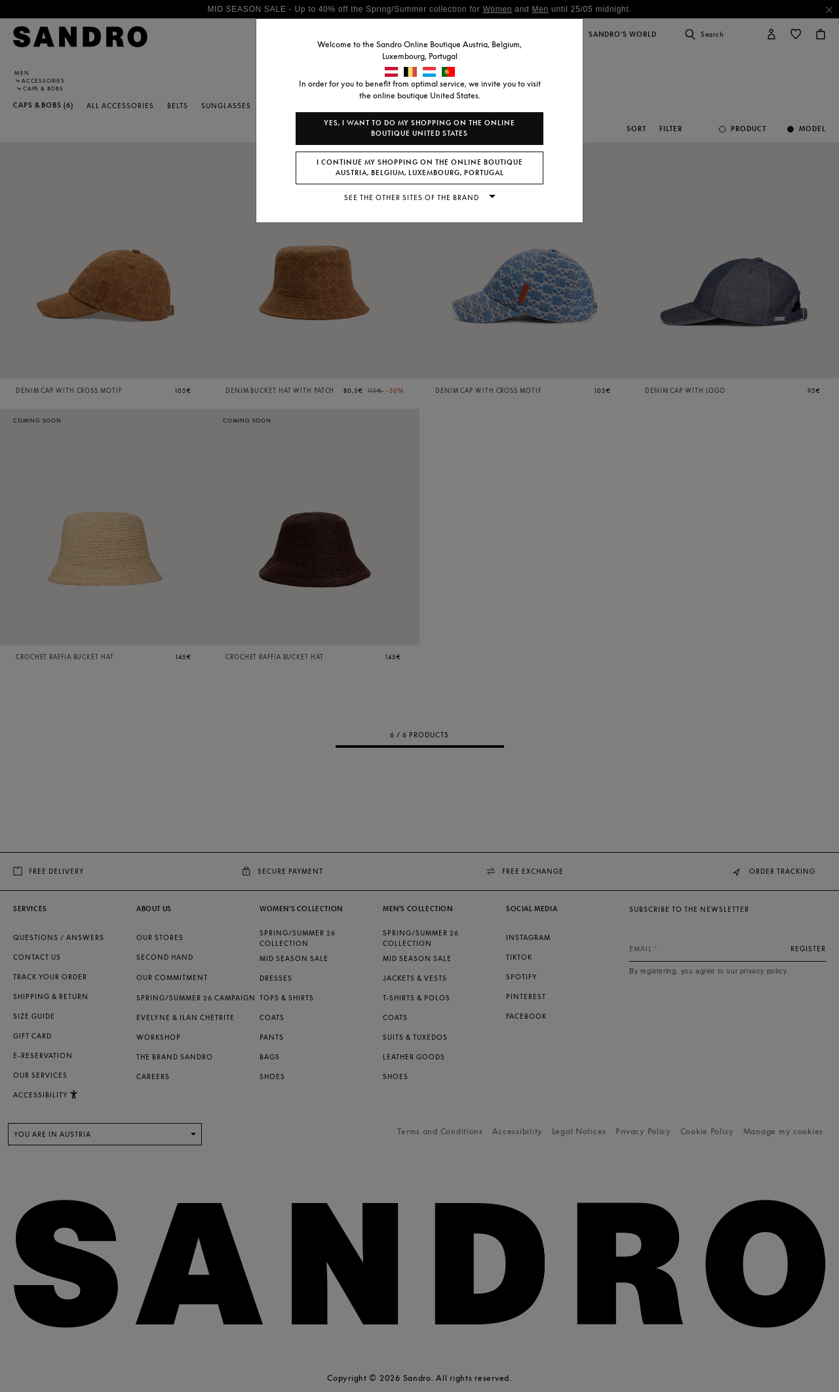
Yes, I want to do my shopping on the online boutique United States (419, 128)
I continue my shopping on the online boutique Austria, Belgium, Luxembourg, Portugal (420, 167)
